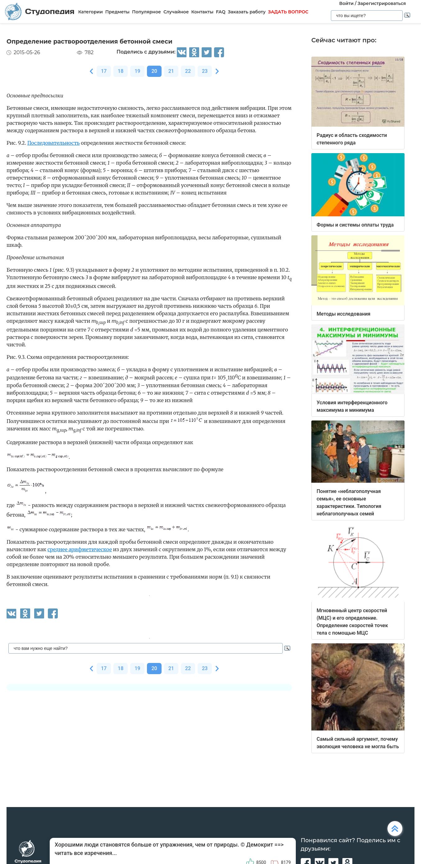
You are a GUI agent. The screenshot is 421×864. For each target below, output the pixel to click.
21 (171, 71)
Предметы (117, 12)
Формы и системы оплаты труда (355, 225)
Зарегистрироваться (382, 3)
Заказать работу (247, 12)
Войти (346, 3)
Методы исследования (343, 314)
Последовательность (53, 143)
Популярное (146, 12)
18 (120, 71)
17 (104, 71)
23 (205, 71)
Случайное (176, 12)
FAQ (221, 12)
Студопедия (40, 11)
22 (188, 71)
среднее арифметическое (80, 549)
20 (154, 71)
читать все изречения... (86, 853)
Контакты (202, 12)
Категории (90, 12)
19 (137, 71)
